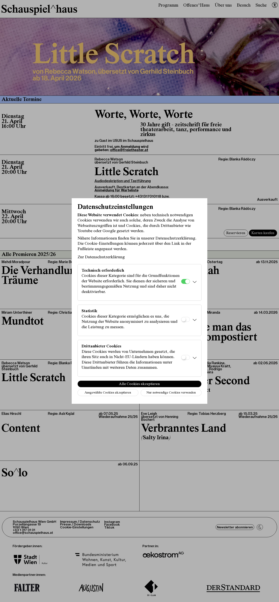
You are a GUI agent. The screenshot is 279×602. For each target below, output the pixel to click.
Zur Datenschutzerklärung (101, 257)
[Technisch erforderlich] (185, 281)
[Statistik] (185, 319)
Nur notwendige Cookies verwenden (171, 392)
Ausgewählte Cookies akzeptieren (107, 392)
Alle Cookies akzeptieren (139, 384)
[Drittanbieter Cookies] (185, 357)
